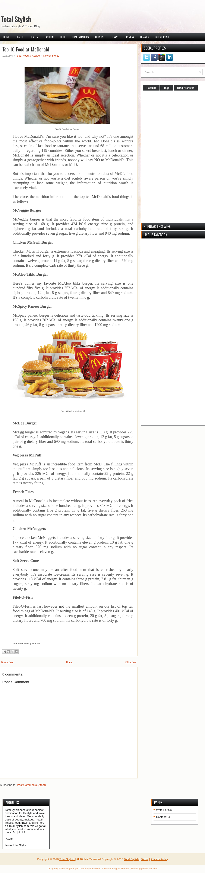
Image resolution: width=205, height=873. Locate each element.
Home (6, 37)
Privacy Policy (159, 859)
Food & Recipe (31, 55)
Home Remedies (80, 37)
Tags (167, 87)
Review (130, 37)
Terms (144, 859)
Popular (151, 87)
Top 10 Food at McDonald (25, 49)
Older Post (130, 662)
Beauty (34, 37)
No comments (51, 55)
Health (19, 37)
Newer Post (7, 662)
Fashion (49, 37)
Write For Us (164, 810)
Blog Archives (185, 87)
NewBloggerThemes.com (144, 868)
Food (63, 37)
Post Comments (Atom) (31, 785)
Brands (144, 37)
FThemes (63, 868)
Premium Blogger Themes (115, 868)
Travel (116, 37)
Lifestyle (100, 37)
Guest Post (162, 37)
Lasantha (95, 868)
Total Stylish (16, 19)
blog (18, 55)
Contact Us (163, 817)
